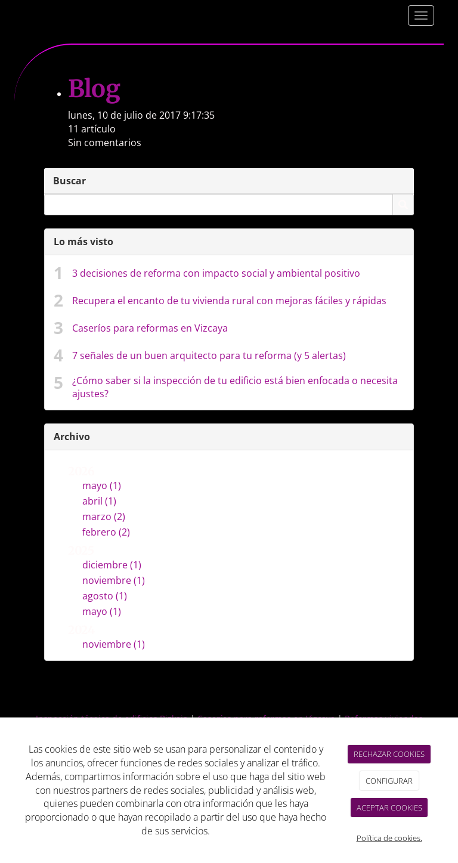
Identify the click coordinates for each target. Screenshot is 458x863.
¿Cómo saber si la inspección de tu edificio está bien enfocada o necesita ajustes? (235, 387)
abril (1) (99, 501)
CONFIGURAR (389, 780)
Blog (94, 89)
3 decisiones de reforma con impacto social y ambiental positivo (216, 273)
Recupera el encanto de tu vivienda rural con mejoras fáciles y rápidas (229, 300)
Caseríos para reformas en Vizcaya (150, 328)
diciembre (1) (111, 564)
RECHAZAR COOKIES (389, 753)
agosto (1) (104, 595)
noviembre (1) (113, 580)
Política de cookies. (389, 838)
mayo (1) (101, 485)
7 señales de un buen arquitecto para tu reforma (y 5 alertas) (209, 355)
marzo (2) (103, 516)
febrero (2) (106, 532)
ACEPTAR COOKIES (389, 807)
